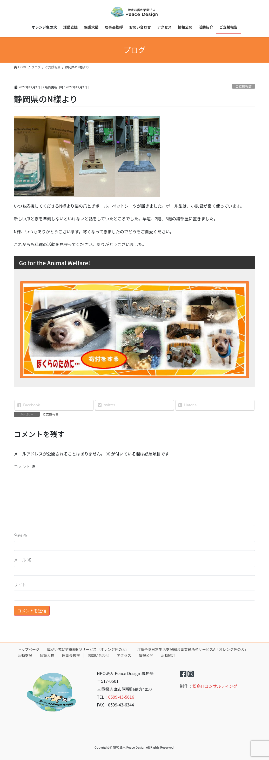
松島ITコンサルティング (214, 686)
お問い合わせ (98, 655)
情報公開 (146, 655)
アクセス (124, 655)
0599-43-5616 (121, 697)
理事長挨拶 (71, 655)
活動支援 (25, 655)
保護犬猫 (47, 655)
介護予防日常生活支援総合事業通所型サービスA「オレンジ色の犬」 (192, 649)
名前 (20, 535)
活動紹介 (168, 655)
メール (22, 560)
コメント (25, 466)
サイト (20, 584)
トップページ (28, 649)
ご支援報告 (243, 86)
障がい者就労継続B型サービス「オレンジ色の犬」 (88, 649)
